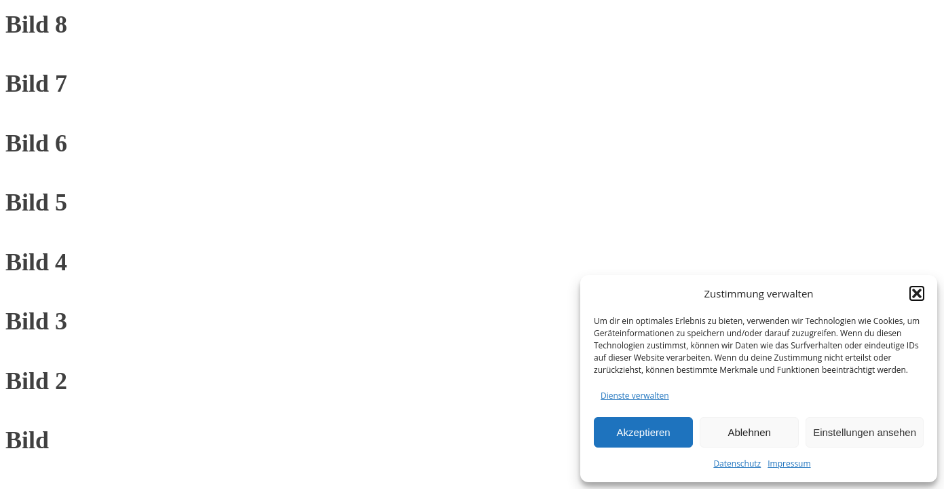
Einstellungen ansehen (864, 432)
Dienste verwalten (635, 395)
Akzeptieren (643, 432)
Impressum (789, 463)
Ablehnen (749, 432)
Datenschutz (737, 463)
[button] (917, 293)
